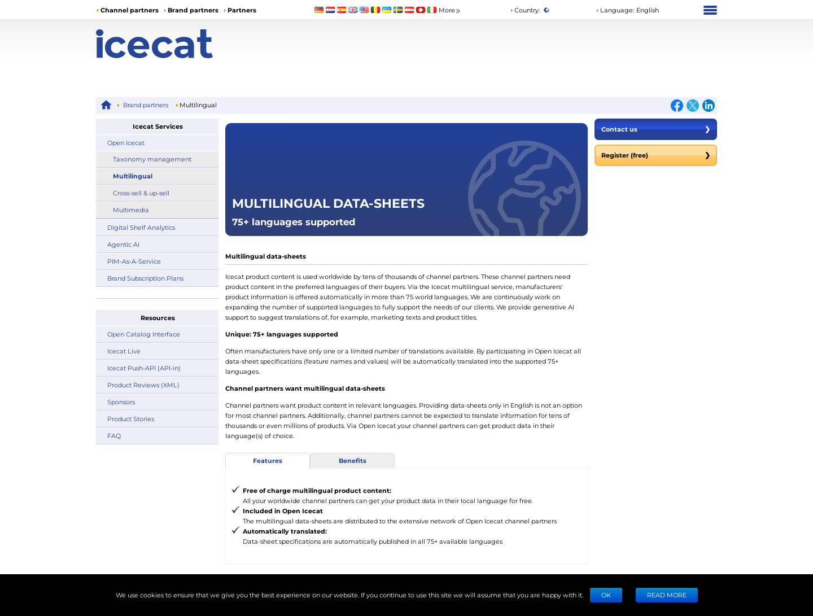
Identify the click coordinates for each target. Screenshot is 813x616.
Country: (525, 10)
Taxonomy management (152, 159)
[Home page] (173, 43)
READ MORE (667, 595)
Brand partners (193, 10)
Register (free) (655, 155)
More (450, 10)
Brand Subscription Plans (145, 278)
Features (267, 460)
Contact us (655, 129)
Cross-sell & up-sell (141, 193)
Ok (606, 595)
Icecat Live (124, 351)
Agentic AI (123, 244)
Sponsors (121, 402)
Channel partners (129, 10)
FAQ (114, 435)
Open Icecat (126, 142)
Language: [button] (615, 10)
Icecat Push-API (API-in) (144, 368)
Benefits (352, 460)
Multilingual (132, 176)
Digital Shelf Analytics (141, 227)
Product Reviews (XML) (143, 385)
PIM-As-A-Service (134, 261)
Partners (242, 10)
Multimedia (131, 210)
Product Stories (130, 419)
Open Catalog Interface (143, 334)
